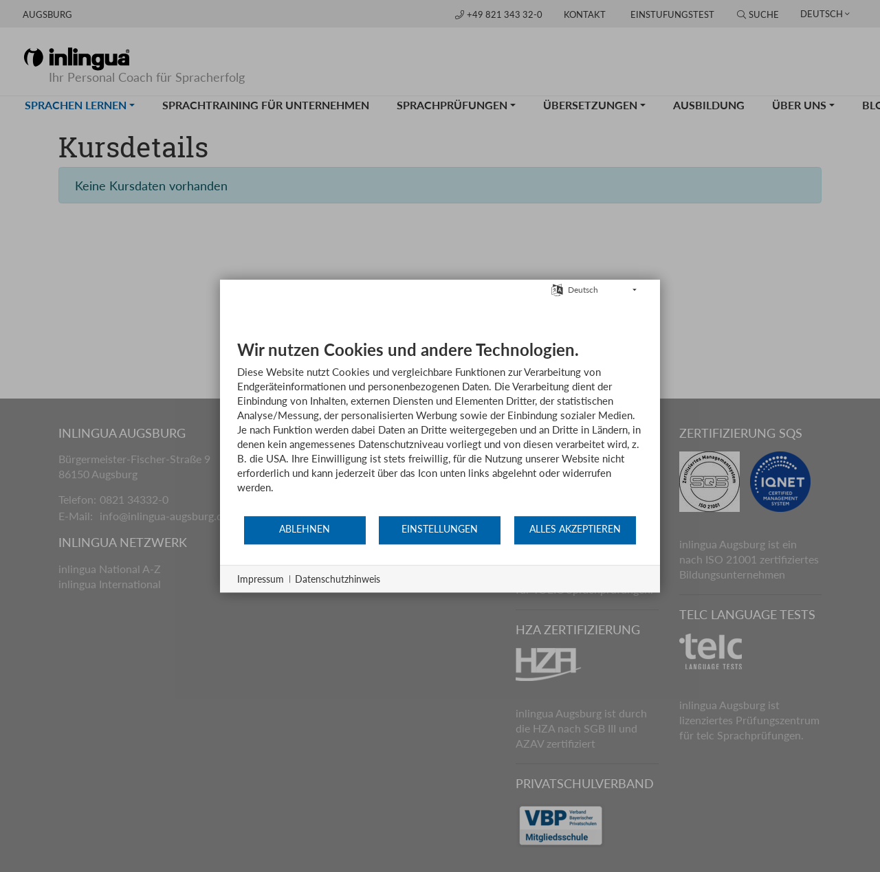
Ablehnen (304, 529)
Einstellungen (440, 529)
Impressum (260, 579)
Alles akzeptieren (575, 529)
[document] (440, 427)
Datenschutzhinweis (337, 579)
